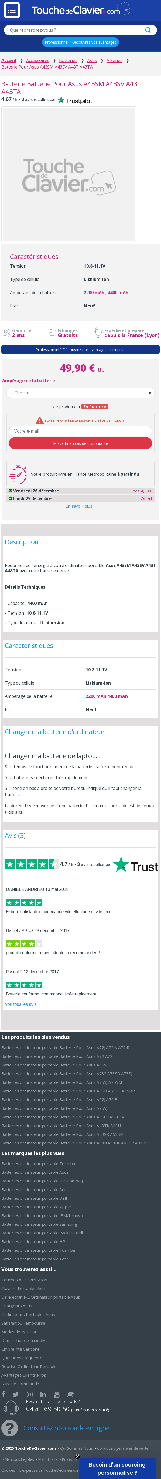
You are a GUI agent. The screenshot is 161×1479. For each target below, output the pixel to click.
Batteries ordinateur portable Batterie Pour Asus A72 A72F (58, 1056)
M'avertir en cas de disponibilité (80, 443)
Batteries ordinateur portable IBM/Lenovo (42, 1215)
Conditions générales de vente (122, 1448)
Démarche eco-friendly (23, 1340)
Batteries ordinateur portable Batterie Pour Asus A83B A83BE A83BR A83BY (74, 1143)
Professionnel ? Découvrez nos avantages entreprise (80, 349)
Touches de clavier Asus (24, 1279)
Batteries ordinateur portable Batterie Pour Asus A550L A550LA (62, 1117)
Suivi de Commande (20, 1383)
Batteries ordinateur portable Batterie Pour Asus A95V (54, 1065)
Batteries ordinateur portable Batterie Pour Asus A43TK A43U (61, 1125)
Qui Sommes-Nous (76, 1448)
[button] (117, 1468)
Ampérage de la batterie (28, 381)
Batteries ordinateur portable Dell (34, 1198)
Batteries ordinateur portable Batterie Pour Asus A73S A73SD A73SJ (66, 1073)
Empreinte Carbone (20, 1349)
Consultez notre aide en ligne (66, 1427)
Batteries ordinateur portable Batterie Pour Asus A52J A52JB (59, 1099)
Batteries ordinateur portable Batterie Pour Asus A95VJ (54, 1108)
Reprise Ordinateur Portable (29, 1366)
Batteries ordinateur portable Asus (35, 1172)
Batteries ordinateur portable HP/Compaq (42, 1180)
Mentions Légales (19, 1459)
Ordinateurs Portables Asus (28, 1314)
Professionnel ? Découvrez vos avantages (80, 42)
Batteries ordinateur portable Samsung (39, 1224)
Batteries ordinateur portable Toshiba (38, 1163)
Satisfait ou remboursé (23, 1323)
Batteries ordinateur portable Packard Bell (42, 1232)
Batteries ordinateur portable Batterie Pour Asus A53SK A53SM (62, 1134)
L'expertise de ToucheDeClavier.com (50, 1470)
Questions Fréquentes (22, 1357)
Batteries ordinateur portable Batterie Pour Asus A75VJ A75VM (61, 1082)
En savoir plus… (80, 506)
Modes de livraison (19, 1331)
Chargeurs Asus (16, 1305)
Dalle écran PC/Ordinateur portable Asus (40, 1297)
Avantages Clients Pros (23, 1375)
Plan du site (47, 1459)
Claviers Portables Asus (24, 1288)
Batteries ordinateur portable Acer (34, 1189)
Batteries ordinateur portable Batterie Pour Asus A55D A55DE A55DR (68, 1091)
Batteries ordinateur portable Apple (36, 1206)
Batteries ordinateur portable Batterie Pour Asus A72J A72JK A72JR (65, 1047)
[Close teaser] (77, 1456)
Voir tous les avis (20, 1004)
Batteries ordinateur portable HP (33, 1241)
